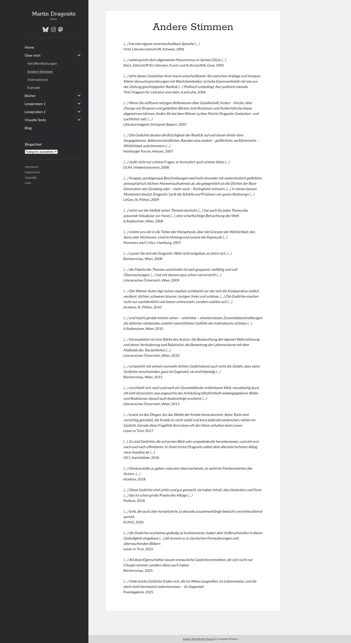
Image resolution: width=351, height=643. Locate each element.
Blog (28, 128)
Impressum (31, 166)
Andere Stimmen (40, 71)
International (37, 79)
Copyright (31, 177)
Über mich (33, 55)
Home (29, 47)
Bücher (30, 95)
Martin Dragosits (53, 13)
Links (28, 183)
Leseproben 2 (35, 112)
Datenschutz (32, 172)
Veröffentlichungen (42, 63)
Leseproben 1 (35, 103)
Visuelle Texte (35, 120)
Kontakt (33, 87)
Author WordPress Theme (198, 639)
